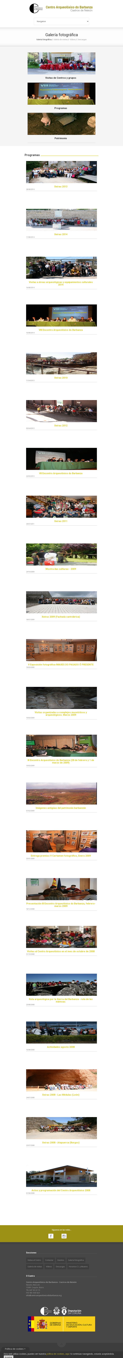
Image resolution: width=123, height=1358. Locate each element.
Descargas (82, 40)
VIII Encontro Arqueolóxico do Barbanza (61, 330)
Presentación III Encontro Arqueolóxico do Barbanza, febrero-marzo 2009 (60, 905)
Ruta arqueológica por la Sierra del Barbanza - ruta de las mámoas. (61, 1000)
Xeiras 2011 (60, 521)
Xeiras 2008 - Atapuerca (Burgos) (60, 1142)
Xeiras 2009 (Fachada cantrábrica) (61, 616)
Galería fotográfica (76, 1260)
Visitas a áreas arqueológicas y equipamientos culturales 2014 (61, 283)
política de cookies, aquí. (58, 1353)
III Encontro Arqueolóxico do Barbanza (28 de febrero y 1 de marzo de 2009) (61, 761)
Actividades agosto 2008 (61, 1047)
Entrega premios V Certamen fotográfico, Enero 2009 (61, 855)
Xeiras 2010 (60, 377)
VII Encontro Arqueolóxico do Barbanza (60, 473)
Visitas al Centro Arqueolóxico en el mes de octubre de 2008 (61, 951)
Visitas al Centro (34, 1260)
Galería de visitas (61, 40)
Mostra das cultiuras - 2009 (61, 569)
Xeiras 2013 (60, 186)
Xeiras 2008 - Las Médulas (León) (60, 1094)
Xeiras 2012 (60, 425)
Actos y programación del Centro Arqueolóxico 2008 (61, 1190)
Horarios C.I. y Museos (78, 1266)
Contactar (49, 1260)
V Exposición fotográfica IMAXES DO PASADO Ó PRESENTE (61, 664)
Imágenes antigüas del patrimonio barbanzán (61, 808)
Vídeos (73, 40)
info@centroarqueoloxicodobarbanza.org (44, 1295)
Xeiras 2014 (60, 234)
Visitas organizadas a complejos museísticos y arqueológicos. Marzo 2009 (61, 713)
